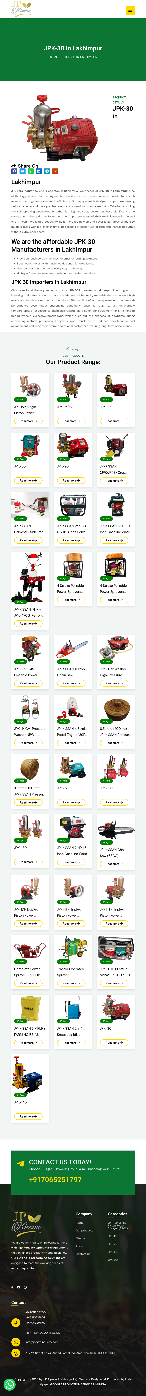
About (80, 1246)
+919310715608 (35, 1317)
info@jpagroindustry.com (42, 1342)
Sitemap (81, 1238)
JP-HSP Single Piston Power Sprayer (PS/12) (118, 1225)
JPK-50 (113, 1251)
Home (53, 57)
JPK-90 (113, 1259)
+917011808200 (36, 1312)
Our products (84, 1230)
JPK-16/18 (114, 1236)
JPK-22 (112, 1244)
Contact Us (83, 1254)
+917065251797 (55, 1180)
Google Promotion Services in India (78, 1384)
